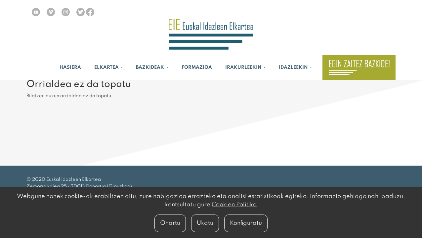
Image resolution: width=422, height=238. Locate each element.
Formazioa (197, 67)
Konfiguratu (246, 223)
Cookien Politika (234, 205)
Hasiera (70, 67)
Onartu (170, 223)
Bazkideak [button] (150, 67)
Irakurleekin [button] (244, 67)
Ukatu (205, 223)
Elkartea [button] (107, 67)
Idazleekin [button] (294, 67)
